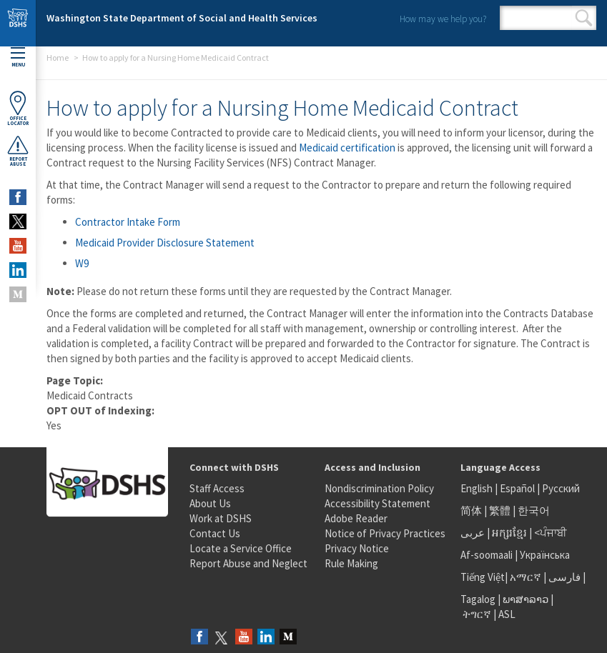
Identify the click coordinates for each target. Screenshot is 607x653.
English (477, 488)
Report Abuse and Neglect (248, 563)
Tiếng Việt (482, 577)
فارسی (563, 577)
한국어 (534, 510)
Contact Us (214, 533)
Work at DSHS (220, 518)
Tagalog (477, 599)
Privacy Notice (357, 548)
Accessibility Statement (377, 503)
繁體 (501, 510)
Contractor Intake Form (127, 222)
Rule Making (351, 563)
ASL (506, 614)
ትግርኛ (477, 614)
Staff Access (217, 488)
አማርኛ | (528, 577)
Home (57, 57)
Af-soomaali (486, 555)
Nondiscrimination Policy (379, 488)
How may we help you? (443, 19)
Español (517, 488)
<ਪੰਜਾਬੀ (550, 532)
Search (583, 18)
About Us (210, 503)
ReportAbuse (18, 150)
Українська (545, 555)
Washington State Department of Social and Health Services (181, 17)
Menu (18, 57)
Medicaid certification (347, 147)
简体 (471, 510)
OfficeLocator (18, 108)
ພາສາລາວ (525, 599)
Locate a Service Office (240, 548)
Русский (561, 488)
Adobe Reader (356, 518)
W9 (82, 263)
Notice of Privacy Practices (385, 533)
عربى (472, 532)
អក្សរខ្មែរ (509, 532)
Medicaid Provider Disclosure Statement (165, 242)
